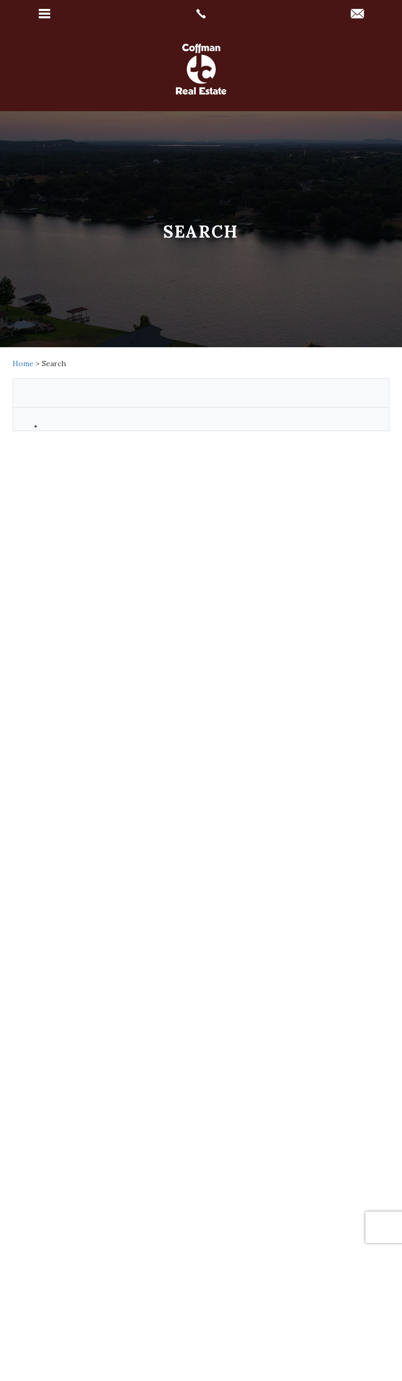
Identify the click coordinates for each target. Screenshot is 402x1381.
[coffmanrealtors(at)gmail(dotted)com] (357, 14)
